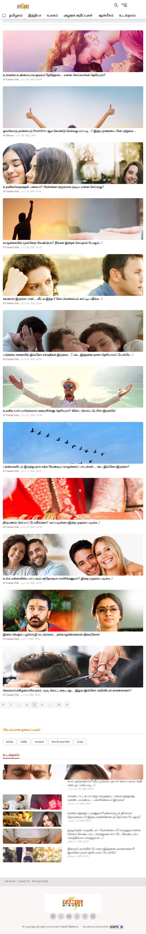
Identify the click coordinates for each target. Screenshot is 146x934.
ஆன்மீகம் (105, 15)
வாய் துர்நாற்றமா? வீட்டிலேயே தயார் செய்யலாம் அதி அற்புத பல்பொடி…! (104, 783)
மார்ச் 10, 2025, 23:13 (31, 583)
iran (80, 742)
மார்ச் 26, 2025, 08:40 (31, 79)
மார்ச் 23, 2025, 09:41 (31, 191)
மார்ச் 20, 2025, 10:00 (31, 303)
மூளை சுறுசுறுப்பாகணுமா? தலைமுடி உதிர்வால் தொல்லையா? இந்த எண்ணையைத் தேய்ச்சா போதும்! (103, 815)
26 (60, 704)
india (9, 742)
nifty (24, 742)
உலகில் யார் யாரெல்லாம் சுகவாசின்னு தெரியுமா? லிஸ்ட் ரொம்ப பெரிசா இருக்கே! (59, 411)
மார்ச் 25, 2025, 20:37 (26, 135)
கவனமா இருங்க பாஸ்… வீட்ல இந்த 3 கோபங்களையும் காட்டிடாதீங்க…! (52, 299)
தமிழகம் (15, 15)
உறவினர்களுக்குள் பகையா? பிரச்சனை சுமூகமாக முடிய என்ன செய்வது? (53, 187)
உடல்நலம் (127, 15)
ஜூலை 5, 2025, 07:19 (78, 856)
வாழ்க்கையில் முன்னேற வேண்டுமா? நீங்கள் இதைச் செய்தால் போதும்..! (52, 243)
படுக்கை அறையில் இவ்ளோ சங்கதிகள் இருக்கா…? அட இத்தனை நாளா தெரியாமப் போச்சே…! (68, 355)
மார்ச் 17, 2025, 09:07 (31, 471)
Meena (10, 135)
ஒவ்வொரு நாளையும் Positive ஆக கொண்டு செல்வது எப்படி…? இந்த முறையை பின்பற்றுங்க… (69, 131)
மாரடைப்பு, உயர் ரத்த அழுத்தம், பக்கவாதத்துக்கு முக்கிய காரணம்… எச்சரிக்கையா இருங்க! (101, 798)
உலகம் (52, 15)
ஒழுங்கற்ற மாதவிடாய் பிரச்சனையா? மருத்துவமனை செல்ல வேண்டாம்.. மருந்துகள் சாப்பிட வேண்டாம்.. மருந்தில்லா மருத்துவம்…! (104, 834)
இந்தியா (34, 15)
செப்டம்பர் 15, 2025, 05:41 (80, 789)
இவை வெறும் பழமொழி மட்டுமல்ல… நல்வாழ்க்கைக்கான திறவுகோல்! (51, 634)
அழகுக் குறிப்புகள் (77, 15)
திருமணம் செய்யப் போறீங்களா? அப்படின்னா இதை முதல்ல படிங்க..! (51, 523)
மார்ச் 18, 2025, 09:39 (31, 359)
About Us (10, 881)
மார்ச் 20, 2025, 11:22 (31, 247)
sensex (39, 742)
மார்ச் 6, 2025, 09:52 (30, 695)
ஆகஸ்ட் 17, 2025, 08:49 (79, 820)
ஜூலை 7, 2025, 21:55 (78, 841)
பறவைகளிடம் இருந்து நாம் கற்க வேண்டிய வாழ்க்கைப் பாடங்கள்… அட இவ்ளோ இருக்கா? (66, 467)
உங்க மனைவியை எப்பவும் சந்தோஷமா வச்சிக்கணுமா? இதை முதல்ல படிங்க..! (58, 579)
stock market (61, 742)
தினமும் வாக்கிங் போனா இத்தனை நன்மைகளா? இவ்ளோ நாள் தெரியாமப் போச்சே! (100, 851)
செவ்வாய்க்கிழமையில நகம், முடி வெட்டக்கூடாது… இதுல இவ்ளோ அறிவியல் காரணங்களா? (67, 690)
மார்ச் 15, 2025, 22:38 (31, 527)
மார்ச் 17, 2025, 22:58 (31, 415)
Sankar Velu (12, 79)
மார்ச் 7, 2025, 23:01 (30, 639)
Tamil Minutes (69, 927)
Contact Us (24, 881)
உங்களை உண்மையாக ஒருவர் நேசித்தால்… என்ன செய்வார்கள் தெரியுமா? (54, 75)
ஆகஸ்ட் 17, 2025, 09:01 (79, 803)
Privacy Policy (40, 881)
